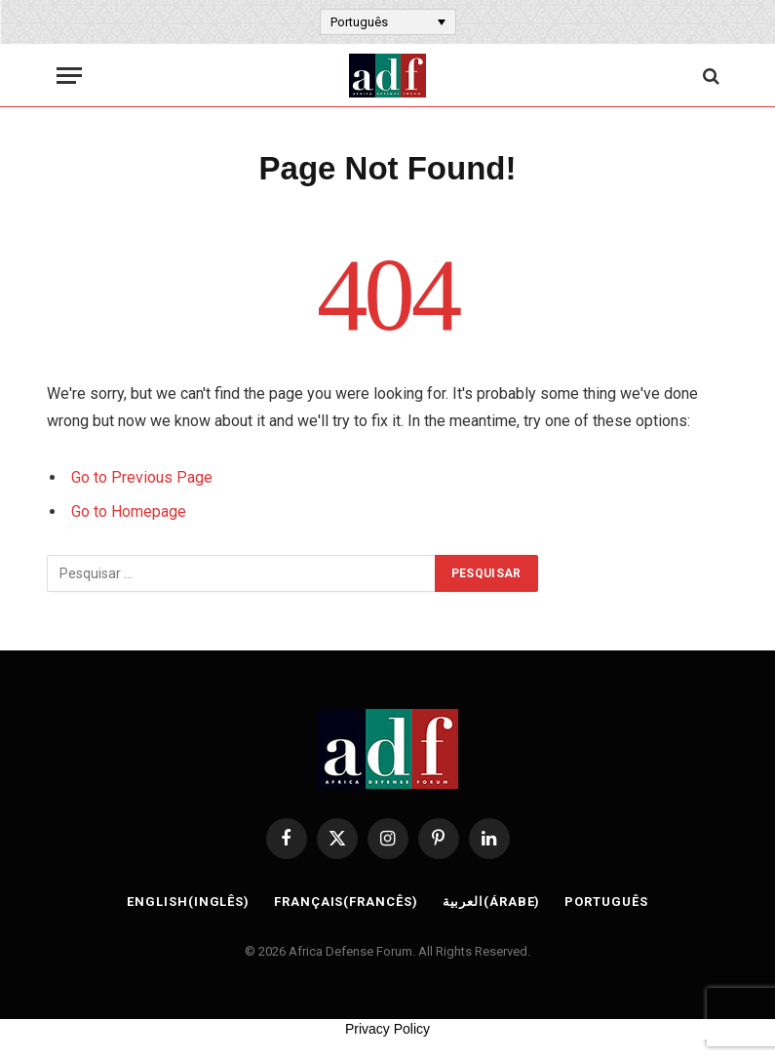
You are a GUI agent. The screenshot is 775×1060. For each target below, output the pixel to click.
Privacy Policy (387, 1029)
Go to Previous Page (142, 477)
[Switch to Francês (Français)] (346, 902)
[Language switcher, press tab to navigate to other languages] (388, 21)
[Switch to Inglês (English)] (188, 902)
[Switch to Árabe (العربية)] (492, 902)
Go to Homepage (128, 511)
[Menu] (69, 76)
